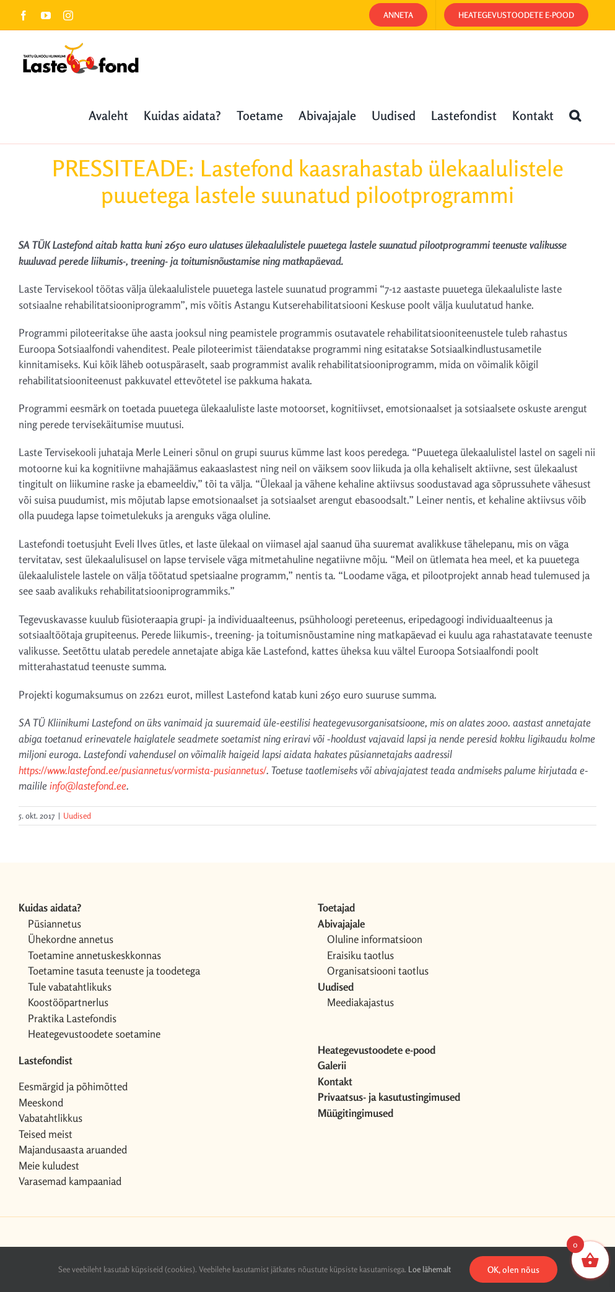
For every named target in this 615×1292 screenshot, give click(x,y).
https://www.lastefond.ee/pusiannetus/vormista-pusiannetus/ (142, 770)
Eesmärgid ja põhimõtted (73, 1086)
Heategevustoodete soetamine (94, 1033)
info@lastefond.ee (88, 785)
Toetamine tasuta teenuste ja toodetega (114, 970)
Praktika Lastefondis (72, 1018)
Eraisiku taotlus (360, 955)
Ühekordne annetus (70, 938)
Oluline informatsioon (374, 938)
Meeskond (41, 1102)
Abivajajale (341, 923)
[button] (575, 114)
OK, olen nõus (513, 1269)
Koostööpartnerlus (68, 1002)
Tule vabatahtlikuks (69, 986)
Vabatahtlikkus (50, 1117)
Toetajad (336, 907)
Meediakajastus (360, 1002)
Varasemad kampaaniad (70, 1180)
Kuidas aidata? (50, 907)
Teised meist (45, 1133)
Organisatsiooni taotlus (378, 970)
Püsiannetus (54, 923)
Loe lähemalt (429, 1269)
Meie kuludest (49, 1165)
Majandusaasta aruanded (73, 1149)
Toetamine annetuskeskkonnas (94, 955)
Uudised (77, 815)
